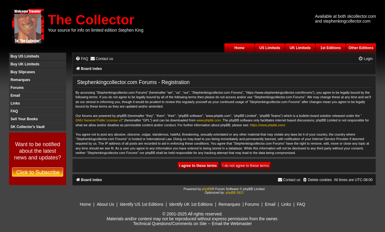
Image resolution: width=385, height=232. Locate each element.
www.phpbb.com (208, 120)
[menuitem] (81, 59)
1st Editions (330, 48)
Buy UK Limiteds (25, 64)
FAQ (14, 111)
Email (15, 95)
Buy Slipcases (23, 72)
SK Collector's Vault (28, 127)
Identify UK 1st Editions (191, 204)
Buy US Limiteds (25, 56)
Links (15, 103)
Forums (17, 88)
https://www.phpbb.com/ (267, 125)
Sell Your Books (24, 119)
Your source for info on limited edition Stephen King (95, 30)
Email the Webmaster (232, 223)
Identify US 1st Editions (141, 204)
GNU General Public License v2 (98, 120)
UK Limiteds (300, 48)
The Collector (91, 19)
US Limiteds (269, 48)
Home (239, 48)
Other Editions (361, 48)
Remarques (20, 80)
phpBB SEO (234, 192)
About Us (105, 204)
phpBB (207, 189)
